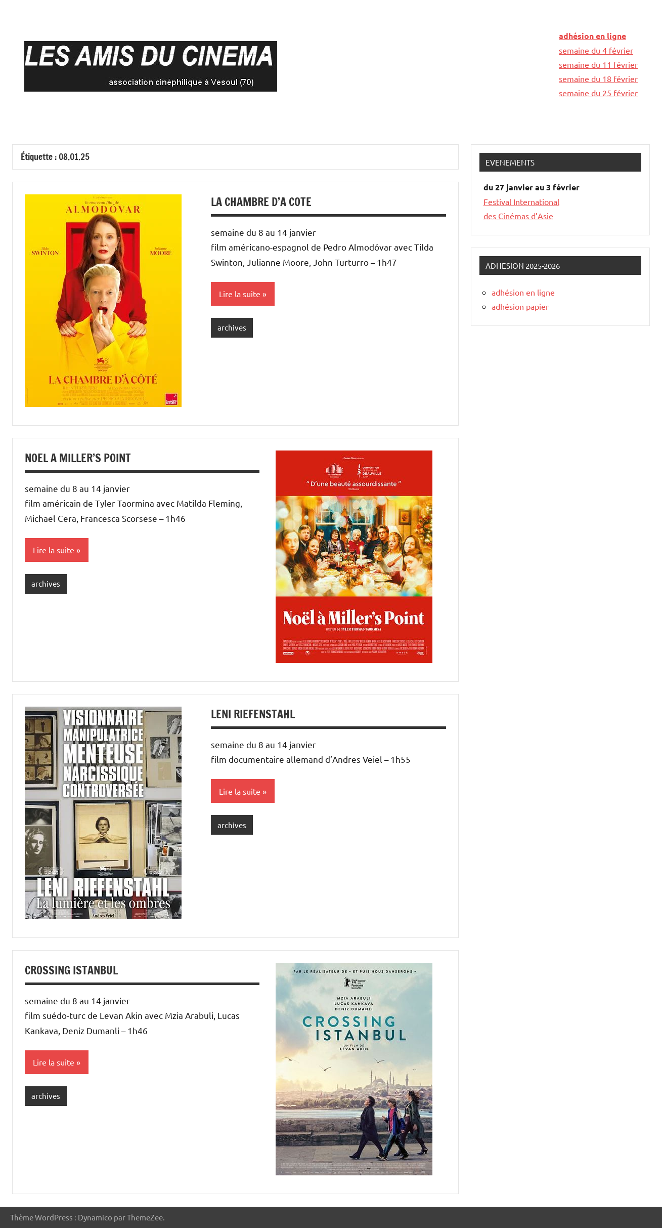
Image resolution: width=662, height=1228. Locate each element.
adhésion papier (520, 306)
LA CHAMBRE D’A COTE (261, 202)
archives (231, 327)
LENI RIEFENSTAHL (253, 714)
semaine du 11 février (598, 64)
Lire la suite (239, 294)
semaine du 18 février (598, 78)
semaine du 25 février (598, 93)
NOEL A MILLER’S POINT (78, 458)
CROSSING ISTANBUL (71, 970)
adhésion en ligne (592, 35)
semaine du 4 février (596, 50)
